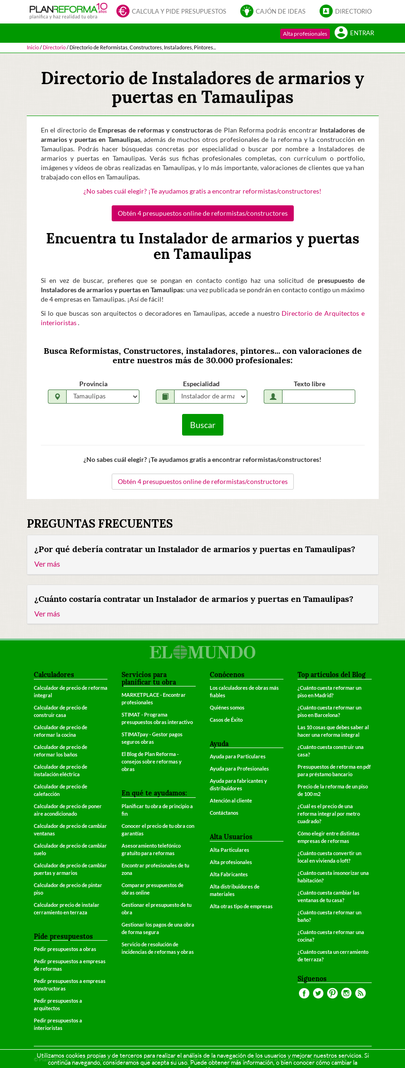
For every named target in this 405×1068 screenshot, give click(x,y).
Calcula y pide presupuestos (171, 12)
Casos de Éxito (226, 720)
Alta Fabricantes (229, 874)
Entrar (354, 33)
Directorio (346, 12)
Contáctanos (224, 813)
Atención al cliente (231, 800)
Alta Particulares (229, 850)
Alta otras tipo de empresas (241, 906)
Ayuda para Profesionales (239, 768)
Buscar (202, 425)
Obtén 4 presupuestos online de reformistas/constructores (203, 213)
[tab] (202, 555)
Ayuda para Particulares (238, 756)
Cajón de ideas (273, 12)
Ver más (47, 563)
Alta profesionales (305, 33)
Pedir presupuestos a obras (65, 949)
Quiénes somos (227, 707)
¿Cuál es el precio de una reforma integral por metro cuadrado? (329, 813)
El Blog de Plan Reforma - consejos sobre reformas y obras (152, 761)
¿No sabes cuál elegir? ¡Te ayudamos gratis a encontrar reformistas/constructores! (202, 191)
